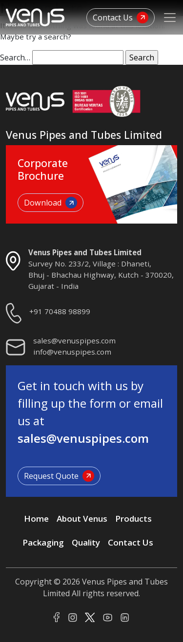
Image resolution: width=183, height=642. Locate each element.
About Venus (82, 518)
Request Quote (59, 476)
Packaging (43, 542)
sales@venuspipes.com (74, 340)
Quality (86, 542)
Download (50, 202)
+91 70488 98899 (59, 311)
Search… (15, 57)
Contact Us (120, 17)
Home (36, 518)
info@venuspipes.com (72, 352)
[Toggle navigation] (170, 17)
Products (133, 518)
